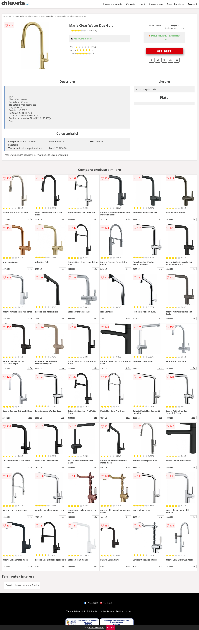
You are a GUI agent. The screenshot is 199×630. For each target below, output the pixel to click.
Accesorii (192, 4)
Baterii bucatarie (175, 4)
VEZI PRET (164, 51)
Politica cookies (123, 611)
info (30, 219)
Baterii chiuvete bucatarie (26, 16)
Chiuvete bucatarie (112, 4)
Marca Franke (47, 16)
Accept (110, 627)
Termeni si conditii (75, 611)
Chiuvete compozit (135, 4)
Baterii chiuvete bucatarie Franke (71, 16)
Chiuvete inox (156, 4)
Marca (8, 16)
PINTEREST (107, 602)
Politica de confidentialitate (100, 611)
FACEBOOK (91, 602)
